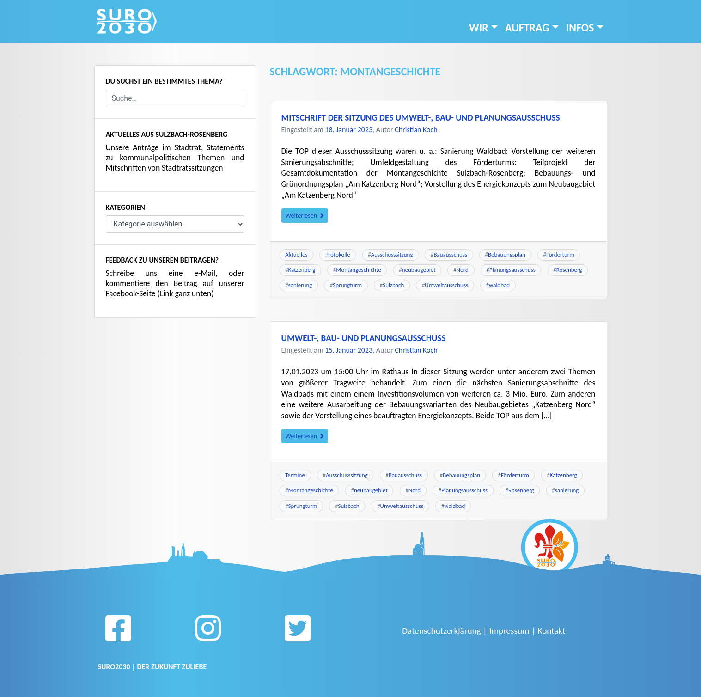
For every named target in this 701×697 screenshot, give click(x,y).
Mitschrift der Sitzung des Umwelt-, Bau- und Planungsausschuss (420, 117)
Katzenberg (302, 269)
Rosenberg (569, 269)
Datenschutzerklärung (441, 630)
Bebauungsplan (506, 254)
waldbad (499, 284)
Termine (295, 474)
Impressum (509, 630)
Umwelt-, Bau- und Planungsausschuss (363, 338)
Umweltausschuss (446, 284)
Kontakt (552, 630)
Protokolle (337, 254)
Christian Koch (416, 129)
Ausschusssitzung (392, 254)
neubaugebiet (419, 269)
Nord (463, 269)
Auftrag (527, 27)
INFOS (580, 27)
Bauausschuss (450, 254)
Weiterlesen (305, 216)
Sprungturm (347, 284)
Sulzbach (393, 284)
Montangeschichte (358, 269)
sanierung (300, 284)
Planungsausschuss (512, 269)
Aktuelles (296, 254)
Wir (478, 27)
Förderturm (560, 254)
